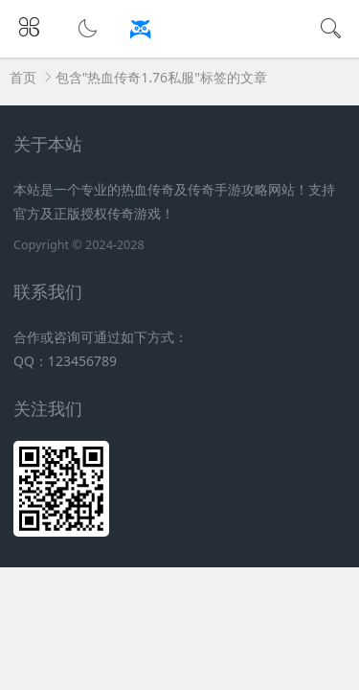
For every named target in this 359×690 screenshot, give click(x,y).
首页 (23, 77)
